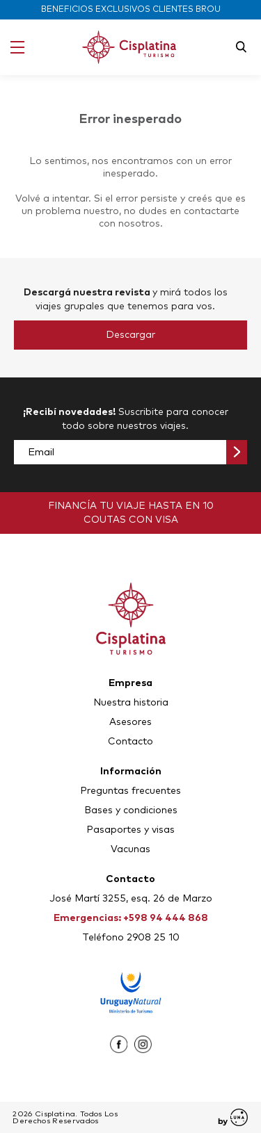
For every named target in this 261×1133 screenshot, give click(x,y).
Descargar (130, 335)
